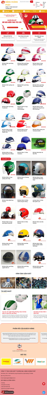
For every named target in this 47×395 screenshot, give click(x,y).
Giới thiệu (3, 382)
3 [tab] (25, 28)
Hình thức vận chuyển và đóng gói (7, 388)
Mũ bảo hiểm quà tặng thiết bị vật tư (23, 267)
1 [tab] (21, 28)
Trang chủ (5, 11)
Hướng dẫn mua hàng (5, 384)
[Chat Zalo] (43, 392)
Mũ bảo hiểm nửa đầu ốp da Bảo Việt (7, 244)
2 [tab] (23, 28)
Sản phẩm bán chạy (7, 45)
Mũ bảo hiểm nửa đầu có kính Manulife (38, 267)
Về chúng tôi (16, 11)
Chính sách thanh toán (5, 386)
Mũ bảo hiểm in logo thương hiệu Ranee (22, 130)
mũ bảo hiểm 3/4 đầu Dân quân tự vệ (38, 201)
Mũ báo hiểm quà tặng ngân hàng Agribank (23, 64)
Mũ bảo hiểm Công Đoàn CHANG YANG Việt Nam (38, 245)
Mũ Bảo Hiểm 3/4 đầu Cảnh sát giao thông (22, 201)
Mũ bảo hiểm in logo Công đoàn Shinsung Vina (38, 179)
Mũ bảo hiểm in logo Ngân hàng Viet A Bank (8, 153)
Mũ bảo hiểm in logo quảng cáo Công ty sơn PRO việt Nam (38, 108)
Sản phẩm (26, 11)
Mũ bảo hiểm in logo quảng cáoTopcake (38, 64)
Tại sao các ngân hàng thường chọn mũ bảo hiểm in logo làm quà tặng (14, 312)
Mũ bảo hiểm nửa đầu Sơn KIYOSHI (22, 244)
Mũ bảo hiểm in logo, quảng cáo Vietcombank (22, 108)
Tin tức (34, 11)
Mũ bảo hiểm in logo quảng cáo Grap (7, 178)
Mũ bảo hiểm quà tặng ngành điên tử (7, 267)
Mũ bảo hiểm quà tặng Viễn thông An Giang (38, 85)
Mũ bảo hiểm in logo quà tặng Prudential (7, 222)
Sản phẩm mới (6, 159)
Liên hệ (42, 11)
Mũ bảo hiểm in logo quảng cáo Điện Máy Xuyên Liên (7, 131)
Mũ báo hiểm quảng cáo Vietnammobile (39, 130)
